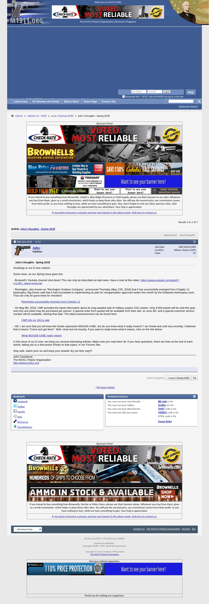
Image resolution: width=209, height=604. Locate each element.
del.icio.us (22, 421)
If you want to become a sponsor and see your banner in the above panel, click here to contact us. (104, 212)
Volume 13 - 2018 (36, 115)
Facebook (22, 401)
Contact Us (139, 528)
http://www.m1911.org (26, 362)
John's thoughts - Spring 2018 (37, 229)
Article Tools (169, 235)
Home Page (90, 101)
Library (19, 115)
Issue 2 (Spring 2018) (62, 115)
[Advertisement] (104, 58)
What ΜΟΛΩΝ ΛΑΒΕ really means (41, 335)
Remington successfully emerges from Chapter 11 (50, 301)
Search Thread (186, 235)
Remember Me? (131, 97)
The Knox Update (105, 387)
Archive (186, 528)
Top (194, 378)
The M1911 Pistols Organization (163, 528)
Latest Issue (21, 101)
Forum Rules (165, 421)
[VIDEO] (162, 412)
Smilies (162, 405)
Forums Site (108, 101)
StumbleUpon (24, 427)
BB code (162, 401)
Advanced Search (188, 106)
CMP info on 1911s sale (35, 320)
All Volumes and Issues (45, 101)
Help (191, 92)
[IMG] (161, 408)
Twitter (21, 406)
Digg (19, 416)
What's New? (71, 101)
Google (21, 411)
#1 (194, 241)
